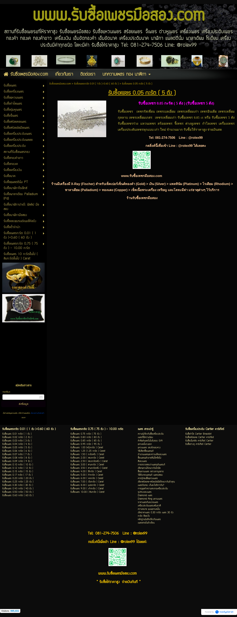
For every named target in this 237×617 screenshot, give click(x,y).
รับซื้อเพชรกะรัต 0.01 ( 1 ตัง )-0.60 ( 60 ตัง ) (96, 84)
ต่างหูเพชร (192, 123)
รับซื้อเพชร (219, 117)
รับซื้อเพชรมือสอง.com (60, 84)
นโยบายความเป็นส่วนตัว (37, 413)
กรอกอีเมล (6, 392)
